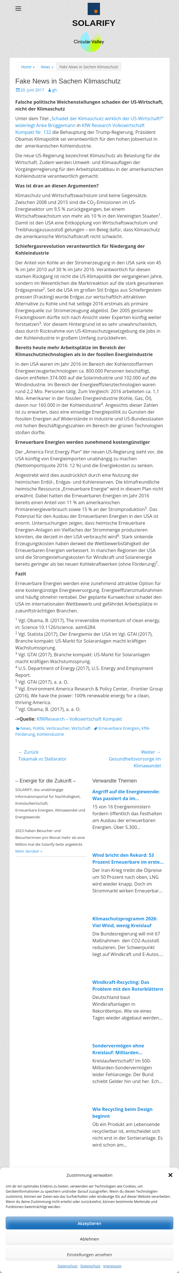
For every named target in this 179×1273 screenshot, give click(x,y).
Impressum (112, 1266)
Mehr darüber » (29, 851)
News (47, 67)
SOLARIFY (94, 23)
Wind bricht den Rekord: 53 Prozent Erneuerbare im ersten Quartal (127, 858)
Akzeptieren (89, 1223)
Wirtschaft (81, 728)
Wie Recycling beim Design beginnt (122, 1112)
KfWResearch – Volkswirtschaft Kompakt (79, 719)
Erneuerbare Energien (118, 728)
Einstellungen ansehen (89, 1254)
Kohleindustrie (50, 734)
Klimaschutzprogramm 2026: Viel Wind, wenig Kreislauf (125, 922)
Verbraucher (57, 728)
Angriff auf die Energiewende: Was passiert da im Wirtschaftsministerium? (126, 795)
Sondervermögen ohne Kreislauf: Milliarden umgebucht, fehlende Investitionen (118, 1049)
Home (28, 67)
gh (54, 90)
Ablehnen (89, 1239)
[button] (170, 1175)
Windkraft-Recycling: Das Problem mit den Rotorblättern (127, 985)
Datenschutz (68, 1266)
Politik (38, 728)
